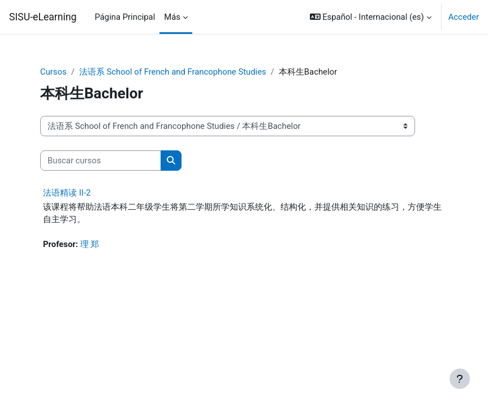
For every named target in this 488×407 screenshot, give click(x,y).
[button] (371, 17)
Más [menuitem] (172, 17)
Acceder (463, 17)
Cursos (53, 72)
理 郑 (90, 244)
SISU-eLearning (43, 17)
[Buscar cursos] (100, 160)
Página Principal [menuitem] (125, 17)
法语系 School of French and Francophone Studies (172, 72)
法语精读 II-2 (66, 193)
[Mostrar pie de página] (460, 379)
